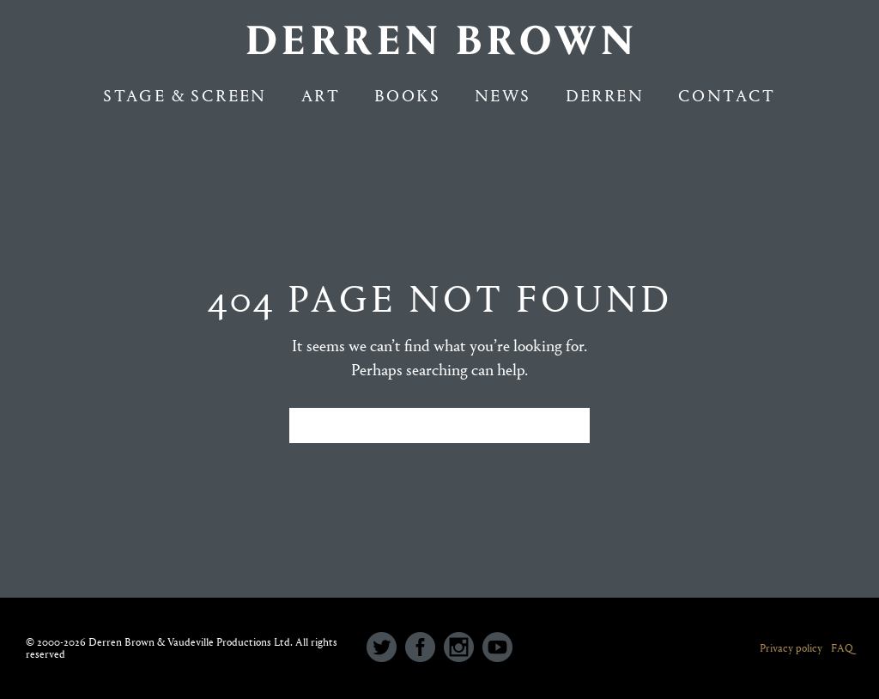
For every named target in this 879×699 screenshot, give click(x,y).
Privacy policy (791, 647)
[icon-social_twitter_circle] (386, 648)
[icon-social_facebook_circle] (424, 648)
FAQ (842, 647)
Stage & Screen (185, 96)
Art (320, 96)
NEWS (503, 96)
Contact (727, 96)
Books (407, 96)
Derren (605, 96)
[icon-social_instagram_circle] (463, 648)
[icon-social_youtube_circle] (497, 648)
